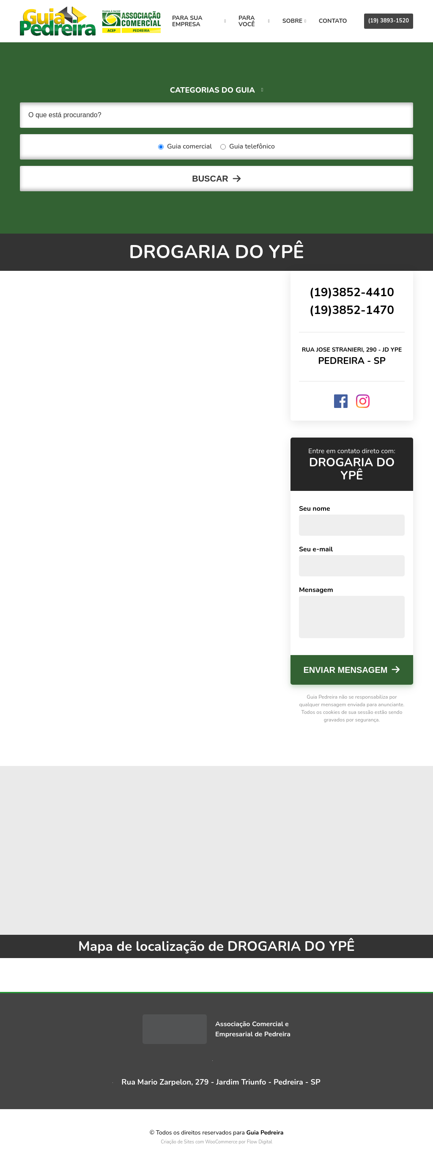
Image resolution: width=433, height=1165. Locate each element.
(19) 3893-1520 (388, 21)
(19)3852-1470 (352, 310)
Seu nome (314, 508)
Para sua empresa (199, 21)
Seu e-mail (316, 549)
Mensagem (316, 590)
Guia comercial (185, 147)
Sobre (294, 21)
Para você (254, 21)
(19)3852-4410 (352, 292)
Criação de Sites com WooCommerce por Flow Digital (216, 1142)
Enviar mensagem (346, 670)
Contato (333, 21)
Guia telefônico (247, 147)
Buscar (210, 178)
